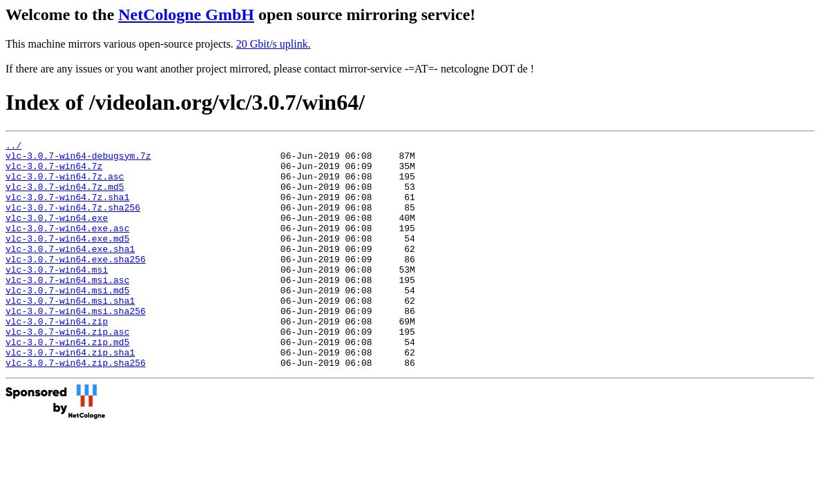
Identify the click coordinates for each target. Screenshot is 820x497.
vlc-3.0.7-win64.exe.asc (67, 246)
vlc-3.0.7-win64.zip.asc (67, 370)
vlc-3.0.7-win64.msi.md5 (67, 321)
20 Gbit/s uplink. (273, 44)
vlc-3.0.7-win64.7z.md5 (65, 197)
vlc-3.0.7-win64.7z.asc (65, 184)
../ (13, 147)
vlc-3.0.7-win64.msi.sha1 (70, 333)
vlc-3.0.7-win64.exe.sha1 (70, 271)
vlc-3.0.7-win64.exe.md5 (67, 259)
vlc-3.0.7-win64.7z (54, 172)
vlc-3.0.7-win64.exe (57, 234)
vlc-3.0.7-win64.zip (57, 358)
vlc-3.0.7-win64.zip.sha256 (76, 408)
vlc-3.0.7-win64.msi (57, 296)
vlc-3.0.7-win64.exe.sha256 (76, 283)
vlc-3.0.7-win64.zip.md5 (67, 383)
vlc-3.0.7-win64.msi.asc (67, 308)
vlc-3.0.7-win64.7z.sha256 (73, 221)
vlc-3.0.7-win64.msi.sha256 (76, 346)
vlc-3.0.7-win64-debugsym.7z (78, 159)
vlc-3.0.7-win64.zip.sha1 (70, 395)
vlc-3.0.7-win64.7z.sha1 (67, 209)
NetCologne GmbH (186, 14)
